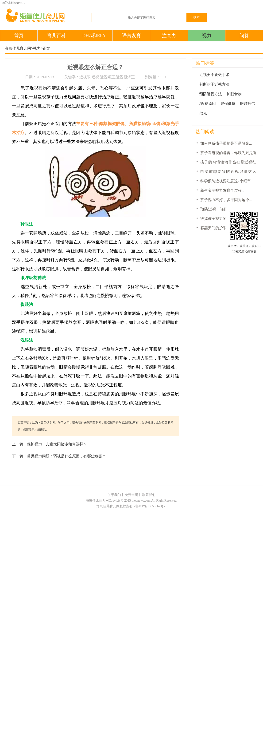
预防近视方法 (210, 94)
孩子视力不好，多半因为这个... (226, 200)
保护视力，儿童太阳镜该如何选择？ (57, 444)
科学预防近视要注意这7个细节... (227, 181)
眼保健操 (228, 104)
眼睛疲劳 (247, 104)
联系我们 (148, 495)
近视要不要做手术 (214, 75)
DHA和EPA (93, 35)
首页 (18, 35)
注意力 (169, 35)
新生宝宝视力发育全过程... (222, 190)
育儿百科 (56, 35)
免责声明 (131, 495)
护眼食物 (234, 94)
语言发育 (131, 35)
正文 (46, 48)
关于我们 (114, 495)
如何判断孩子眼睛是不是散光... (226, 143)
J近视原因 (207, 104)
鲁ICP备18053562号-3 (150, 506)
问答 (244, 35)
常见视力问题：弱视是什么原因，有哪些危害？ (66, 456)
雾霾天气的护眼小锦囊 (219, 228)
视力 (206, 35)
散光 (203, 113)
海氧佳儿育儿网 (18, 48)
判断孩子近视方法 (214, 84)
